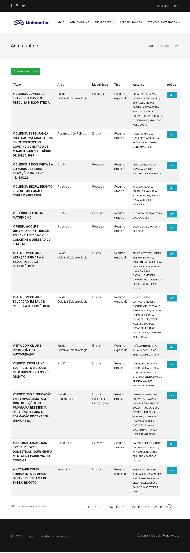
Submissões (103, 22)
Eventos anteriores (162, 22)
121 (147, 508)
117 (118, 508)
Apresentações (131, 22)
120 (140, 508)
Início (61, 22)
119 (132, 508)
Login (176, 6)
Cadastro (163, 6)
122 (154, 508)
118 (125, 508)
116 (110, 508)
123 (162, 508)
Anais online (79, 22)
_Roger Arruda (170, 536)
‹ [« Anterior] (81, 508)
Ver (172, 96)
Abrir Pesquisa (25, 72)
